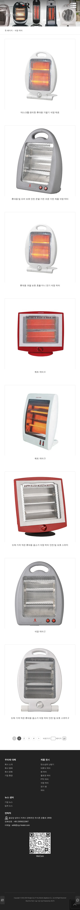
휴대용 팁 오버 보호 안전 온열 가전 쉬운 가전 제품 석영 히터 (40, 199)
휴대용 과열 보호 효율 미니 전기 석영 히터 (40, 285)
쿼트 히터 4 (40, 372)
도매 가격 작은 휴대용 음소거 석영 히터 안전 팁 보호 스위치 (40, 545)
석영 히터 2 (40, 631)
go (64, 738)
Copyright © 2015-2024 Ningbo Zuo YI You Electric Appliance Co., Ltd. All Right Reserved (40, 898)
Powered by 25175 (48, 901)
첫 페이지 (9, 30)
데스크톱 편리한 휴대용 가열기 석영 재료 (40, 112)
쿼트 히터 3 (40, 458)
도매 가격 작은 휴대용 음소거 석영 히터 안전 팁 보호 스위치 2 (40, 718)
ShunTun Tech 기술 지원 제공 (34, 901)
